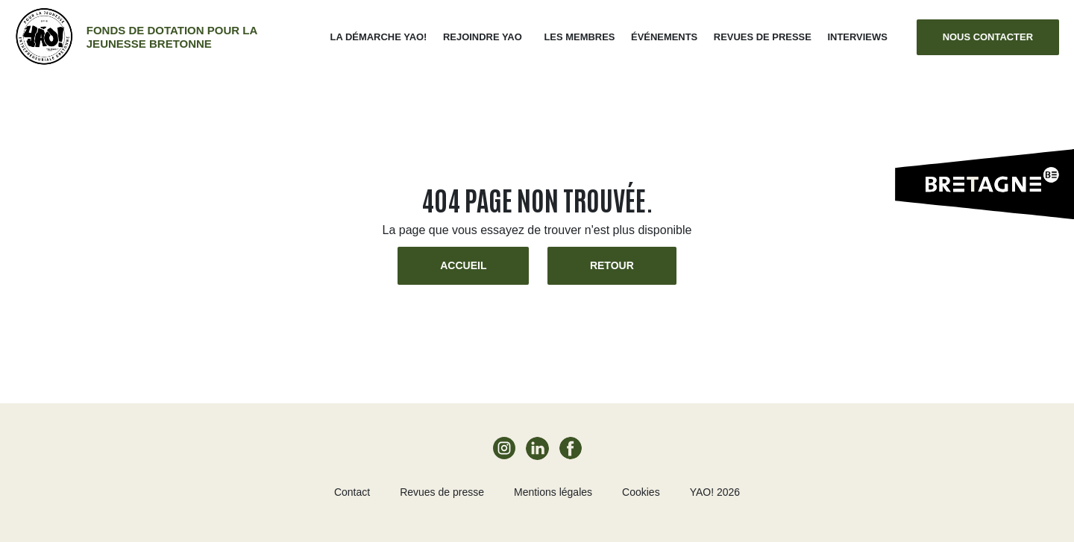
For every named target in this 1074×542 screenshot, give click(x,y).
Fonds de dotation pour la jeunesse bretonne (172, 37)
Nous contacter (988, 36)
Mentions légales (553, 492)
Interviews (857, 36)
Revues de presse (762, 36)
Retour (612, 265)
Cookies (641, 492)
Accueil (463, 265)
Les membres (579, 36)
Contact (352, 492)
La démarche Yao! (378, 36)
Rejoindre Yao (482, 36)
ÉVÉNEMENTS (664, 36)
